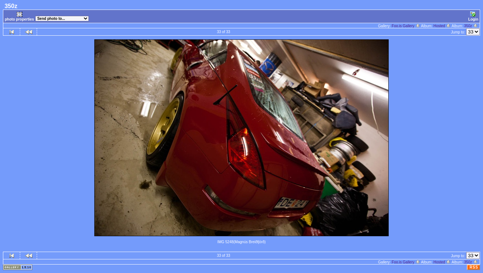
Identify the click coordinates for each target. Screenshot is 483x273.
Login (473, 16)
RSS (473, 267)
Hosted (442, 26)
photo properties (19, 16)
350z (471, 26)
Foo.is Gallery (406, 26)
